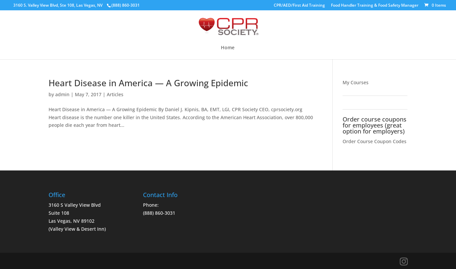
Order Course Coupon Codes (374, 141)
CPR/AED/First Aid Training (299, 5)
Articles (115, 94)
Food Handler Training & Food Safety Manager (374, 5)
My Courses (356, 82)
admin (62, 94)
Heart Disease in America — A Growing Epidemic (148, 83)
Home (227, 48)
